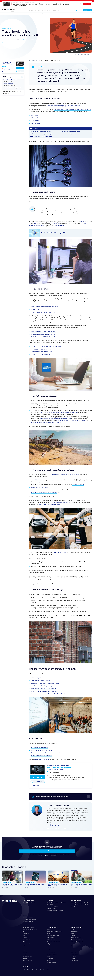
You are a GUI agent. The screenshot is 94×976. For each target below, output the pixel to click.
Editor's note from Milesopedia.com (84, 54)
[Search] (76, 10)
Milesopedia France (28, 917)
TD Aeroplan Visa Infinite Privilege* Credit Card (46, 346)
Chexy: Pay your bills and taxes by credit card (35, 885)
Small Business (75, 954)
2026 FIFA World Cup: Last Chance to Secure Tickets (81, 885)
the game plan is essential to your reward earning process (72, 109)
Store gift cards (36, 480)
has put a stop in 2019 (59, 552)
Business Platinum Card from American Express (71, 420)
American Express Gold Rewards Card (43, 312)
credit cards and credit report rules (42, 750)
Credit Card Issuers (28, 927)
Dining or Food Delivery (77, 939)
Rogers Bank (26, 950)
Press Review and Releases (30, 911)
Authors (25, 905)
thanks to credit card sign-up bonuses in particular (64, 106)
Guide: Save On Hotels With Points (71, 131)
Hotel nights (34, 115)
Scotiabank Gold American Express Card (43, 331)
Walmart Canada (27, 960)
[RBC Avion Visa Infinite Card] (8, 67)
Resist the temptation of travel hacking (43, 688)
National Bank (26, 944)
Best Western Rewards (53, 935)
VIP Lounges (74, 960)
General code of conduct (29, 919)
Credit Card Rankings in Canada (79, 902)
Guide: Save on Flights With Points (71, 134)
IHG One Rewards (51, 948)
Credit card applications (9, 81)
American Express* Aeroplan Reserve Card (44, 307)
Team (24, 907)
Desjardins (25, 937)
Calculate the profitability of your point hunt (45, 683)
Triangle (25, 958)
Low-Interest (74, 948)
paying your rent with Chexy (40, 487)
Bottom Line (6, 93)
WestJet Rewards (51, 962)
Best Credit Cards (76, 900)
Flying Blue (49, 944)
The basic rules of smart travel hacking (12, 91)
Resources (50, 900)
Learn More (36, 785)
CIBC (82, 222)
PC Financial (26, 946)
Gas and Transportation (77, 942)
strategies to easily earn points (60, 502)
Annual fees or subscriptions (40, 490)
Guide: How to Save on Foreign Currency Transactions (44, 134)
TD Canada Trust (27, 956)
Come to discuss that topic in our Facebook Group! (51, 796)
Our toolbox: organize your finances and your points (56, 903)
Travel (73, 907)
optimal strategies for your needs (41, 756)
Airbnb (73, 935)
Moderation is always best (10, 80)
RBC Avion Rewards (52, 954)
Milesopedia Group (28, 913)
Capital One (26, 933)
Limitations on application (10, 85)
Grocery (73, 944)
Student (73, 956)
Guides (4, 28)
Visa (72, 933)
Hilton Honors (50, 946)
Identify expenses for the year (40, 680)
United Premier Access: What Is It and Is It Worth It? (12, 885)
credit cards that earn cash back (49, 504)
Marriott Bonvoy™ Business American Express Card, (55, 419)
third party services (78, 484)
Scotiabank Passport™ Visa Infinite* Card (43, 334)
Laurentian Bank (27, 939)
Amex (72, 929)
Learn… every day (36, 678)
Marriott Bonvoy (51, 950)
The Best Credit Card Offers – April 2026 (59, 233)
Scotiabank (56, 224)
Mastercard (74, 931)
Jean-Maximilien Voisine (58, 806)
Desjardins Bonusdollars (53, 942)
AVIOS (48, 933)
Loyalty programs (52, 927)
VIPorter (49, 960)
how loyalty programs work (39, 748)
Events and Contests (52, 906)
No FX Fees (74, 952)
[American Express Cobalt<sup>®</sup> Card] (37, 769)
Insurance (74, 911)
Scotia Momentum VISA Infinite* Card (43, 337)
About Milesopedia (28, 900)
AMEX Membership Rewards (54, 931)
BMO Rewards (50, 937)
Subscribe (88, 10)
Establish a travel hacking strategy (42, 686)
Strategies (10, 28)
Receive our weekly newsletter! (55, 910)
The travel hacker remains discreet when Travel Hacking (48, 694)
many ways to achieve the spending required (64, 474)
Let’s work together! (28, 921)
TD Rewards (50, 958)
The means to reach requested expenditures (14, 87)
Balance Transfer (75, 937)
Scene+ (49, 956)
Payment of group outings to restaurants (44, 492)
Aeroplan (73, 909)
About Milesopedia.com (29, 902)
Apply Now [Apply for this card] (37, 777)
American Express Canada (30, 929)
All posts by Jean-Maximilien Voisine (57, 828)
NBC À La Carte (51, 952)
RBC (24, 948)
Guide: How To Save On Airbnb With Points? (41, 136)
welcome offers (59, 226)
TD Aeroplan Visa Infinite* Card (41, 349)
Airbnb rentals (35, 118)
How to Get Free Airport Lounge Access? (40, 131)
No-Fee (73, 950)
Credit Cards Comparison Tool (79, 905)
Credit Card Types (76, 927)
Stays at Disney (36, 123)
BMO (35, 224)
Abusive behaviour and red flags (11, 88)
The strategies (34, 128)
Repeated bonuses (8, 83)
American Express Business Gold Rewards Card (46, 422)
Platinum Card (35, 309)
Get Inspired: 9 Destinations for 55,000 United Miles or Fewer (57, 885)
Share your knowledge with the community (44, 691)
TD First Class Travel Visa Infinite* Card (43, 354)
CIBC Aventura (51, 939)
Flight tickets (35, 120)
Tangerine (25, 954)
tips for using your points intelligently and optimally (47, 753)
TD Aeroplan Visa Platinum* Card (41, 352)
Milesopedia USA (27, 915)
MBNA (24, 942)
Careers (25, 909)
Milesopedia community (42, 759)
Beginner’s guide (51, 908)
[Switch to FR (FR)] (80, 10)
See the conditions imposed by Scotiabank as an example (59, 412)
